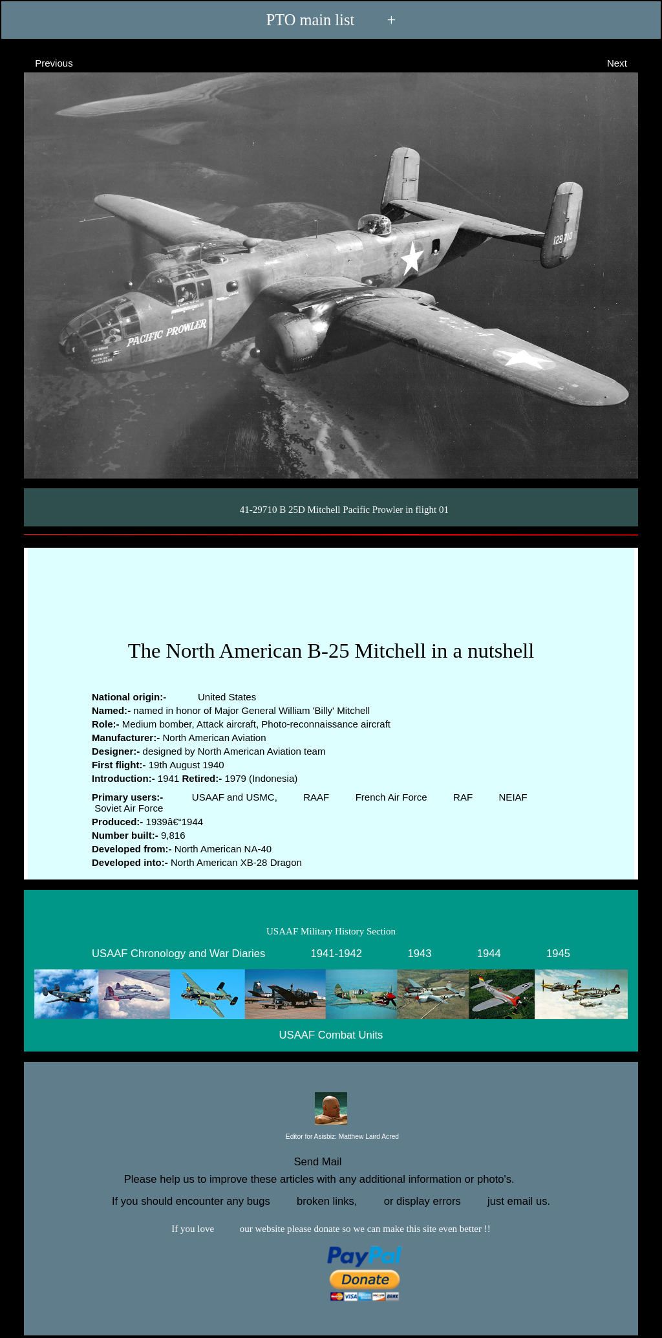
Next (628, 62)
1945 (558, 953)
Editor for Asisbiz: (331, 1137)
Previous (42, 62)
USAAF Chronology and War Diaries (178, 953)
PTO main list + (331, 20)
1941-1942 (337, 953)
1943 (419, 953)
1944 (489, 953)
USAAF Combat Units (331, 1035)
